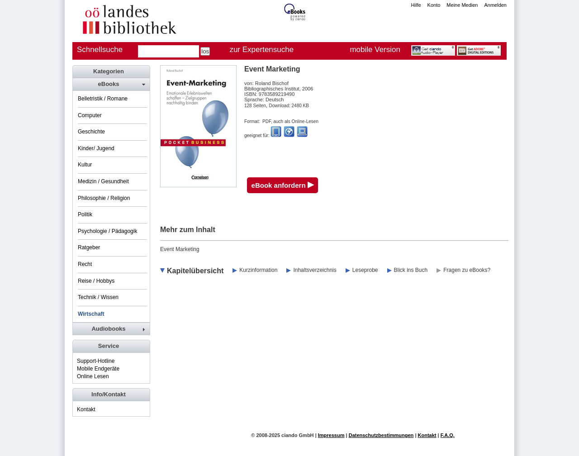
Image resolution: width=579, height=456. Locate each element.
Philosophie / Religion (104, 198)
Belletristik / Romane (103, 98)
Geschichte (91, 131)
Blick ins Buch (411, 270)
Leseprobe (365, 270)
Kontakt (86, 409)
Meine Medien (462, 5)
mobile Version (375, 49)
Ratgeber (89, 247)
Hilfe (416, 5)
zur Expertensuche (261, 49)
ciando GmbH (297, 435)
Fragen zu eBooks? (466, 270)
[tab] (110, 84)
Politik (85, 214)
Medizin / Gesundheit (103, 181)
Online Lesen (93, 376)
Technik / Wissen (98, 297)
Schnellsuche (100, 49)
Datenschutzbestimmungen (381, 435)
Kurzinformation (258, 270)
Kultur (85, 165)
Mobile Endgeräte (98, 369)
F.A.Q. (448, 435)
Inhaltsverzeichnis (314, 270)
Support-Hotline (95, 361)
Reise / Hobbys (96, 281)
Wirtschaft (91, 314)
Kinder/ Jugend (96, 148)
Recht (85, 264)
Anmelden (495, 5)
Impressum (331, 435)
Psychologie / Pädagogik (107, 231)
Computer (90, 115)
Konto (434, 5)
